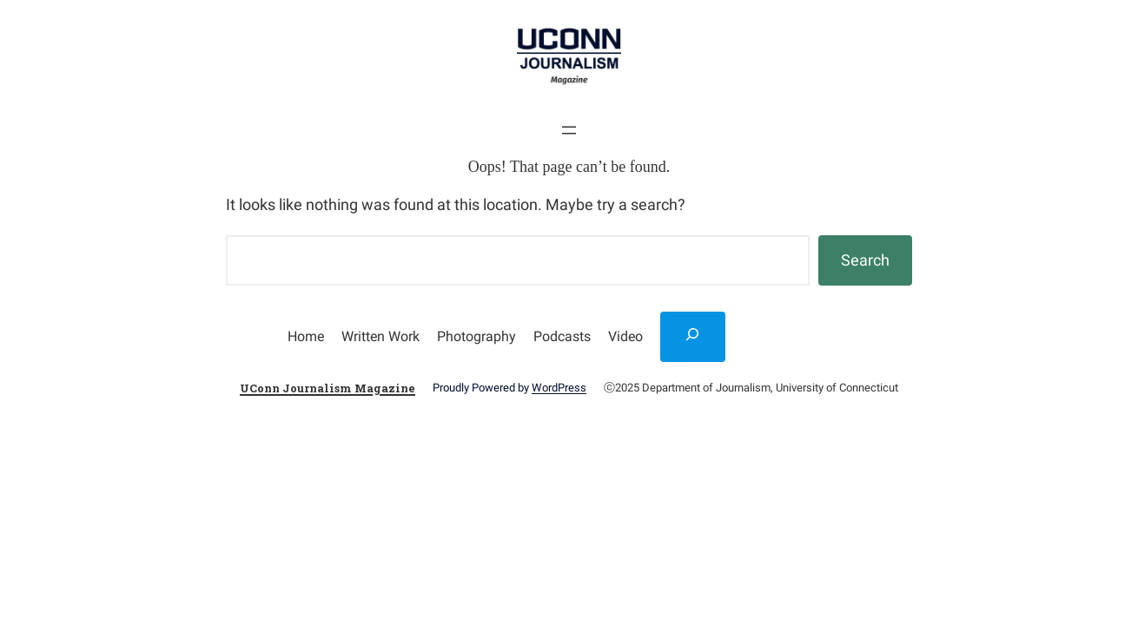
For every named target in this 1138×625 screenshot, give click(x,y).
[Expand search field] (693, 337)
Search (865, 260)
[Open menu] (569, 130)
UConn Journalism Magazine (327, 388)
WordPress (559, 387)
